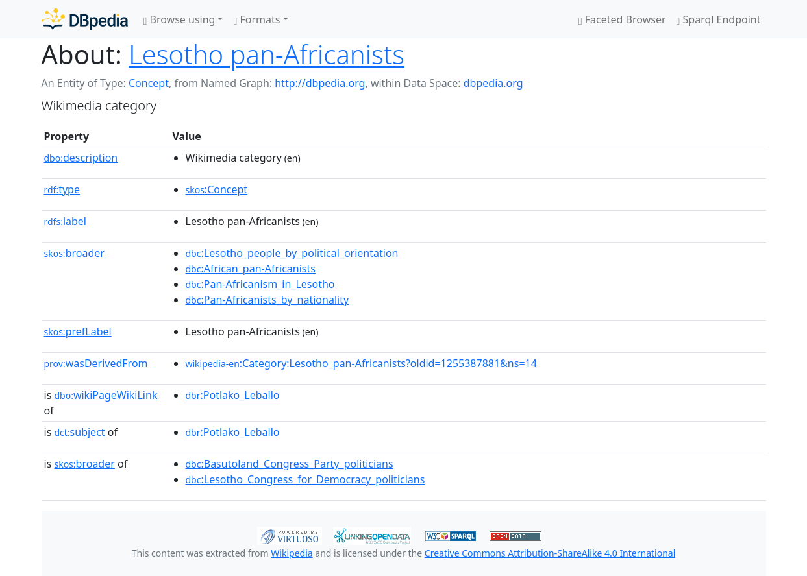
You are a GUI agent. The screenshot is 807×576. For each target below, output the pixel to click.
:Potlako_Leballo (233, 395)
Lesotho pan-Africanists (266, 54)
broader (74, 253)
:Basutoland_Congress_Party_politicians (289, 464)
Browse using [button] (179, 19)
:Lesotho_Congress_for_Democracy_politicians (305, 479)
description (81, 157)
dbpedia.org (493, 83)
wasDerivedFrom (96, 363)
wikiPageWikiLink (105, 395)
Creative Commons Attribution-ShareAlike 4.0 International (550, 553)
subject (79, 432)
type (62, 189)
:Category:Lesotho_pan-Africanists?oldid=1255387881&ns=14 (361, 363)
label (65, 221)
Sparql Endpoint (719, 19)
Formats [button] (256, 19)
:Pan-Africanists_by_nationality (267, 300)
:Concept (217, 189)
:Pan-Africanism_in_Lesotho (260, 284)
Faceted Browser (622, 19)
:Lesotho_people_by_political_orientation (292, 253)
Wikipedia (291, 553)
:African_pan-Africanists (251, 268)
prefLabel (78, 331)
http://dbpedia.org (320, 83)
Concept (149, 83)
